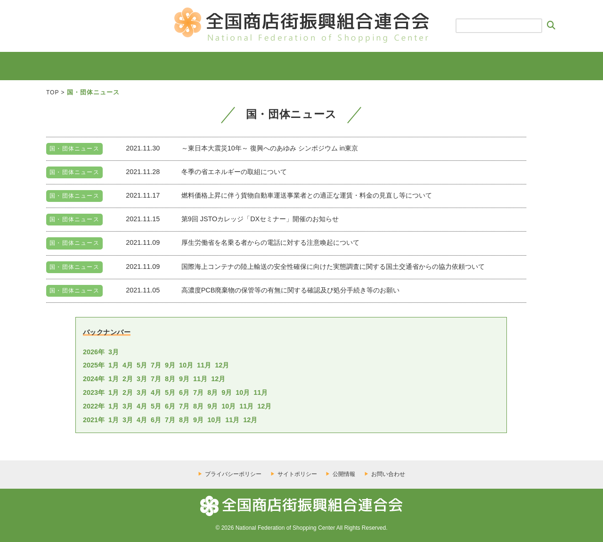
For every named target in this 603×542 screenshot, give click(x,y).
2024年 (94, 379)
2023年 (94, 392)
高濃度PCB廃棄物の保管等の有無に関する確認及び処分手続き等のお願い (290, 290)
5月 (142, 365)
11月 (204, 365)
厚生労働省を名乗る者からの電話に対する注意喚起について (270, 242)
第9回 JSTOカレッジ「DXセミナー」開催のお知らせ (260, 219)
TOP (52, 92)
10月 (186, 365)
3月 (113, 352)
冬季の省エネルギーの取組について (234, 171)
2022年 (94, 406)
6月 (184, 392)
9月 (170, 365)
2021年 (94, 420)
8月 (170, 379)
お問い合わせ (388, 474)
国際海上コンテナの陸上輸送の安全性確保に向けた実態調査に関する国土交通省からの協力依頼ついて (333, 266)
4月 (127, 365)
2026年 (94, 352)
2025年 (94, 365)
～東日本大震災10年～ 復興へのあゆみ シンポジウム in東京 (269, 148)
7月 (156, 365)
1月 (113, 365)
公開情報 (344, 474)
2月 (127, 379)
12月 (222, 365)
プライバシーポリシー (233, 474)
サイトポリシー (297, 474)
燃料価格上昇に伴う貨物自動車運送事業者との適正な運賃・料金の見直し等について (306, 195)
